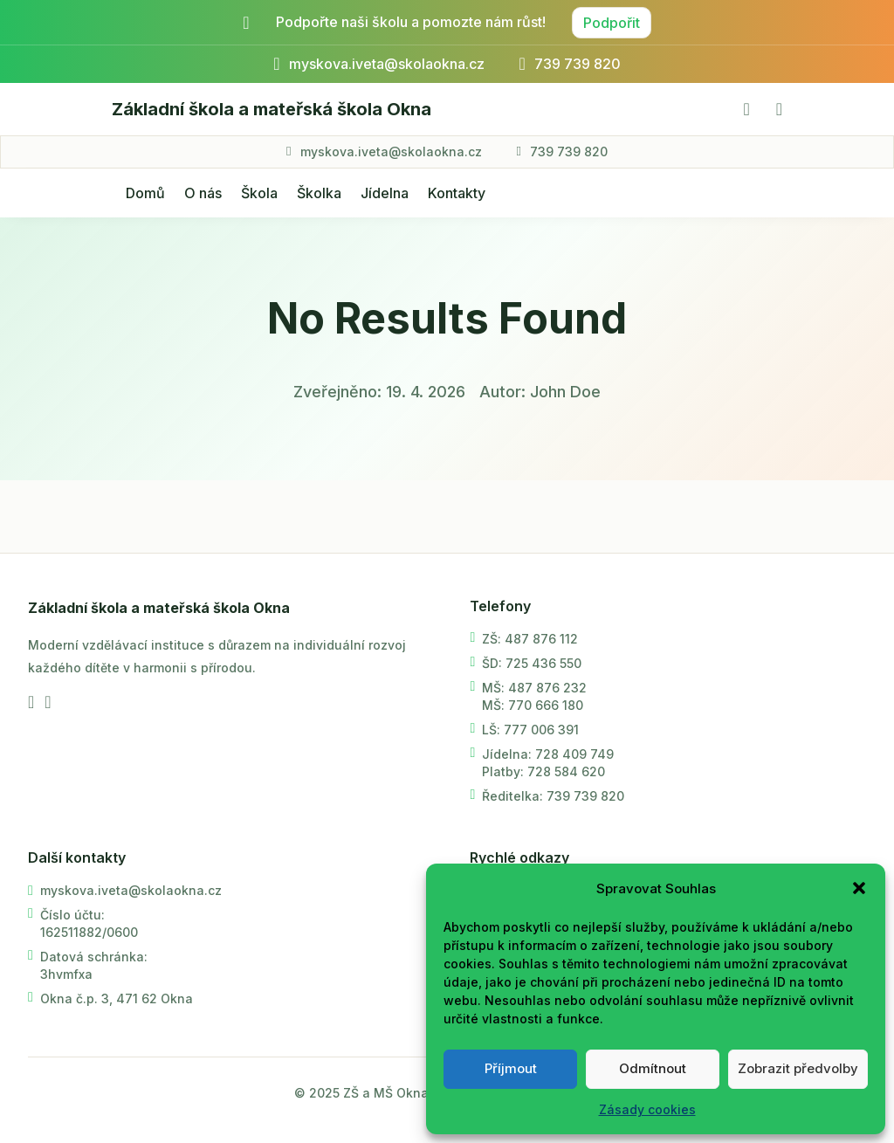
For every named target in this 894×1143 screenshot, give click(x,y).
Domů (145, 193)
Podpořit (611, 22)
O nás (203, 193)
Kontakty (456, 193)
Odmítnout (652, 1068)
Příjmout (511, 1068)
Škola (259, 193)
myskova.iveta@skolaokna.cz (391, 151)
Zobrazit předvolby (798, 1068)
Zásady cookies (647, 1109)
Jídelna (385, 193)
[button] (859, 888)
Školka (319, 193)
